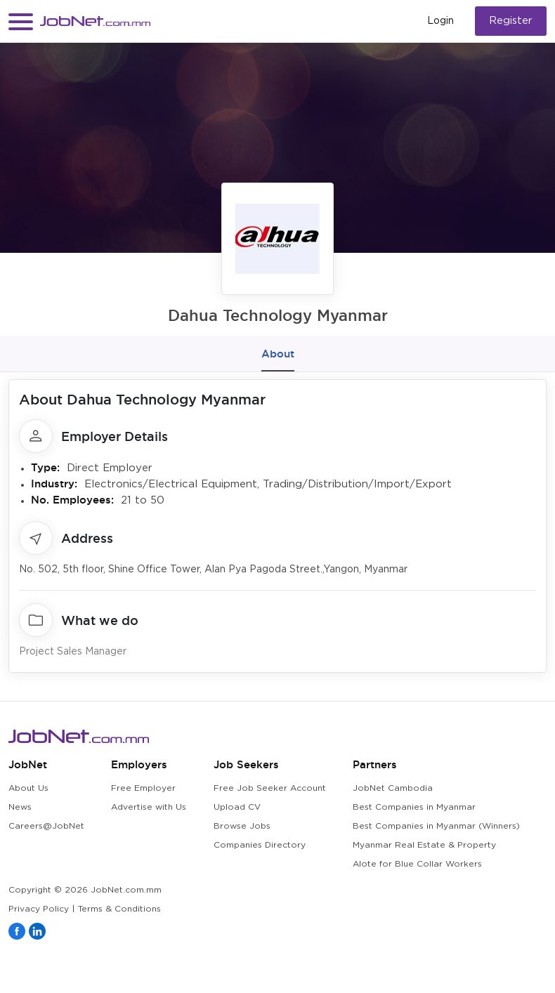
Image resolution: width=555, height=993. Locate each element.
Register (511, 20)
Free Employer (143, 788)
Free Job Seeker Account (270, 788)
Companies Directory (260, 845)
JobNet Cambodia (393, 788)
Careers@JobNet (46, 826)
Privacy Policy (38, 909)
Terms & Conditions (119, 909)
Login (440, 21)
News (20, 807)
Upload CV (237, 807)
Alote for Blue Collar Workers (417, 864)
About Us (28, 788)
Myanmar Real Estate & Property (424, 845)
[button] (20, 21)
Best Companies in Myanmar (414, 807)
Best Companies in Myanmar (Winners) (436, 826)
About (277, 354)
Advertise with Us (148, 807)
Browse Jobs (242, 826)
